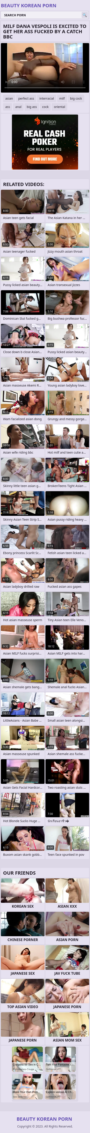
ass (7, 107)
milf (62, 98)
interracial (46, 98)
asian (9, 98)
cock (45, 107)
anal (18, 107)
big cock (76, 98)
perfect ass (26, 98)
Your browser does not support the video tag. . (45, 68)
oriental (59, 107)
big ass (32, 107)
